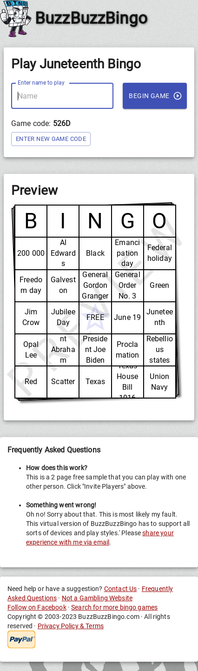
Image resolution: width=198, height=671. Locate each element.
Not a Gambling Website (97, 598)
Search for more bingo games (114, 607)
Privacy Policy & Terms (71, 626)
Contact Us (120, 588)
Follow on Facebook (36, 607)
